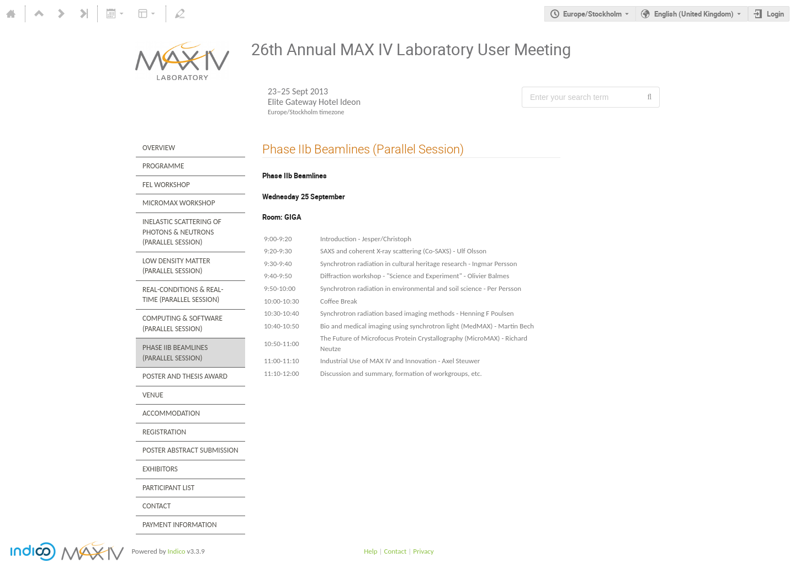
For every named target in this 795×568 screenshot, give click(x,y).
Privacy (423, 551)
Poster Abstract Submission (190, 450)
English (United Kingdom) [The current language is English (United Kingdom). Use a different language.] (694, 14)
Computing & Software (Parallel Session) (182, 323)
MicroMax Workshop (178, 203)
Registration (164, 432)
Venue (152, 395)
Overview (158, 147)
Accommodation (171, 413)
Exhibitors (160, 469)
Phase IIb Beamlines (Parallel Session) (175, 353)
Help (370, 551)
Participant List (168, 487)
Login (775, 14)
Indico (176, 551)
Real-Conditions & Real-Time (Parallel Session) (183, 295)
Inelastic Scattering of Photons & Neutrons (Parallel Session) (181, 232)
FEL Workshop (166, 184)
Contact (156, 506)
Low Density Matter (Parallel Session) (176, 266)
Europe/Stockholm (592, 14)
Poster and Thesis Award (184, 376)
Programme (163, 166)
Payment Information (179, 524)
